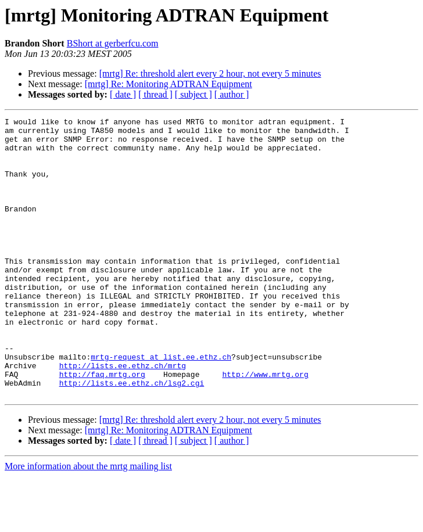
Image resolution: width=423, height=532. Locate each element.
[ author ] (231, 94)
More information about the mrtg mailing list (88, 522)
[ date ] (123, 94)
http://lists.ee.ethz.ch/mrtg (122, 416)
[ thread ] (155, 94)
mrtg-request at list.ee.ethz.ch (161, 405)
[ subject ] (193, 94)
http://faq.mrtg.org (102, 426)
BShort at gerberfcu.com (113, 43)
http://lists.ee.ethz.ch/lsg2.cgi (132, 437)
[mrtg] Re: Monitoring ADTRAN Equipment (168, 84)
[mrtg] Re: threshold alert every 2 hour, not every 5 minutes (210, 73)
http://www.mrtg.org (265, 426)
